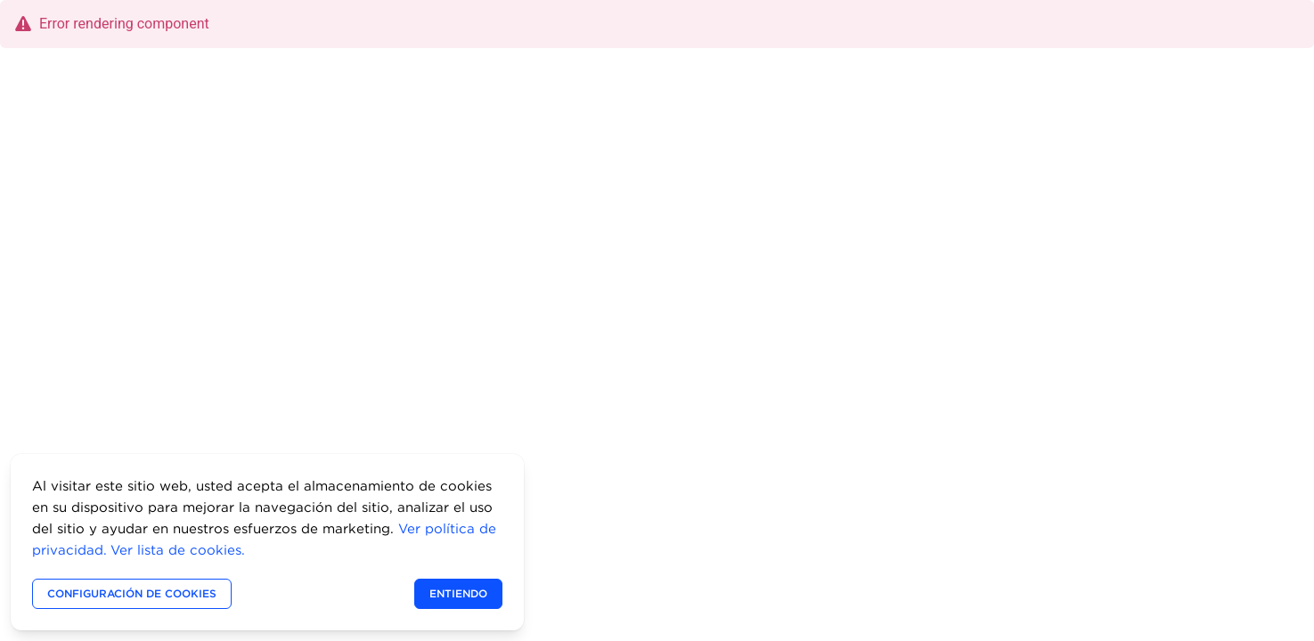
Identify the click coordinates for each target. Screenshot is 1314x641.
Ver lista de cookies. (177, 549)
